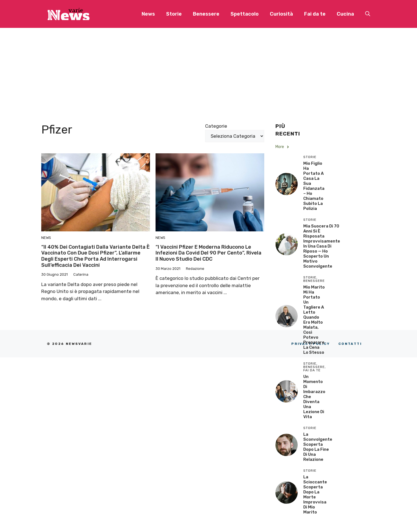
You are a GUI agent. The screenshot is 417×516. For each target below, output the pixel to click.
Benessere (206, 14)
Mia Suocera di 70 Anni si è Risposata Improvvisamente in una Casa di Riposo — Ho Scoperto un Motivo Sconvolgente (321, 246)
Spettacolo (245, 14)
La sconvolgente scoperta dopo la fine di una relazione (317, 447)
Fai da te (315, 14)
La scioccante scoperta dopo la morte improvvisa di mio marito (315, 494)
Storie (174, 14)
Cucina (345, 14)
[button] (368, 14)
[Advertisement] (208, 70)
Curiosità (281, 14)
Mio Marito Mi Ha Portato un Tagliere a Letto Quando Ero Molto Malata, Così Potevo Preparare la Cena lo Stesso (314, 320)
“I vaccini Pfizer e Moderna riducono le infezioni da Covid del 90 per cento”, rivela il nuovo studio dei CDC (208, 253)
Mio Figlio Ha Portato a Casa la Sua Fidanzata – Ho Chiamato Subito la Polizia (313, 186)
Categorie (216, 126)
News (148, 14)
